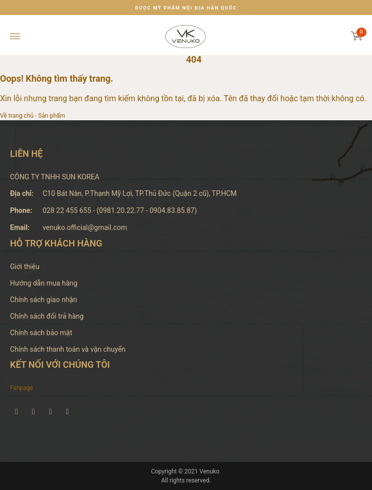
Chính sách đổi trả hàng (47, 316)
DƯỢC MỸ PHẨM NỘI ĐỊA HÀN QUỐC (186, 8)
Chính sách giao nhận (43, 300)
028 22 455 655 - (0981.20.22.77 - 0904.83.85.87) (120, 210)
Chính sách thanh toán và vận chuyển (67, 349)
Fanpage (21, 387)
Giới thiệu (25, 267)
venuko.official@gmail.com (85, 227)
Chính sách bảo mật (41, 333)
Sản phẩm (51, 115)
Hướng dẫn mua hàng (43, 283)
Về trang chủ (17, 115)
